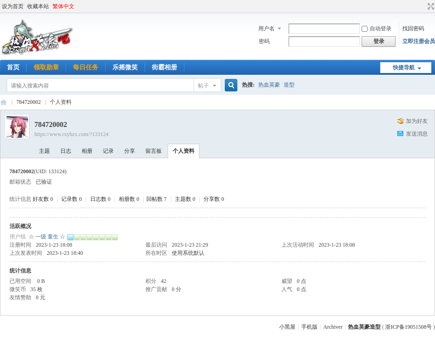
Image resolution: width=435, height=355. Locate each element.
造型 (289, 85)
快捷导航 (404, 67)
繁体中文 (63, 6)
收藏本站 (38, 6)
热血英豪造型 (3, 102)
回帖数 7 (156, 199)
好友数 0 (43, 199)
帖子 (203, 86)
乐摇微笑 (125, 67)
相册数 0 (129, 199)
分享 (129, 151)
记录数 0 (71, 199)
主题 (44, 151)
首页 (13, 67)
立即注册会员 (418, 41)
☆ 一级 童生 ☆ (47, 236)
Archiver (333, 327)
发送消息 (417, 134)
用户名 (266, 28)
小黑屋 (287, 327)
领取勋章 (46, 67)
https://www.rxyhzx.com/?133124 (71, 134)
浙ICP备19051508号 (408, 327)
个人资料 (183, 151)
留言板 (153, 151)
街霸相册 (164, 67)
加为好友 (417, 121)
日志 (65, 151)
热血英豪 (269, 85)
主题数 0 (185, 199)
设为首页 (13, 6)
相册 (87, 151)
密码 (264, 41)
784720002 (28, 102)
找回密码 (413, 28)
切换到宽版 (430, 6)
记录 (108, 151)
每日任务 (85, 67)
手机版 (309, 327)
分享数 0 (213, 199)
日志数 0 (100, 199)
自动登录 (377, 28)
